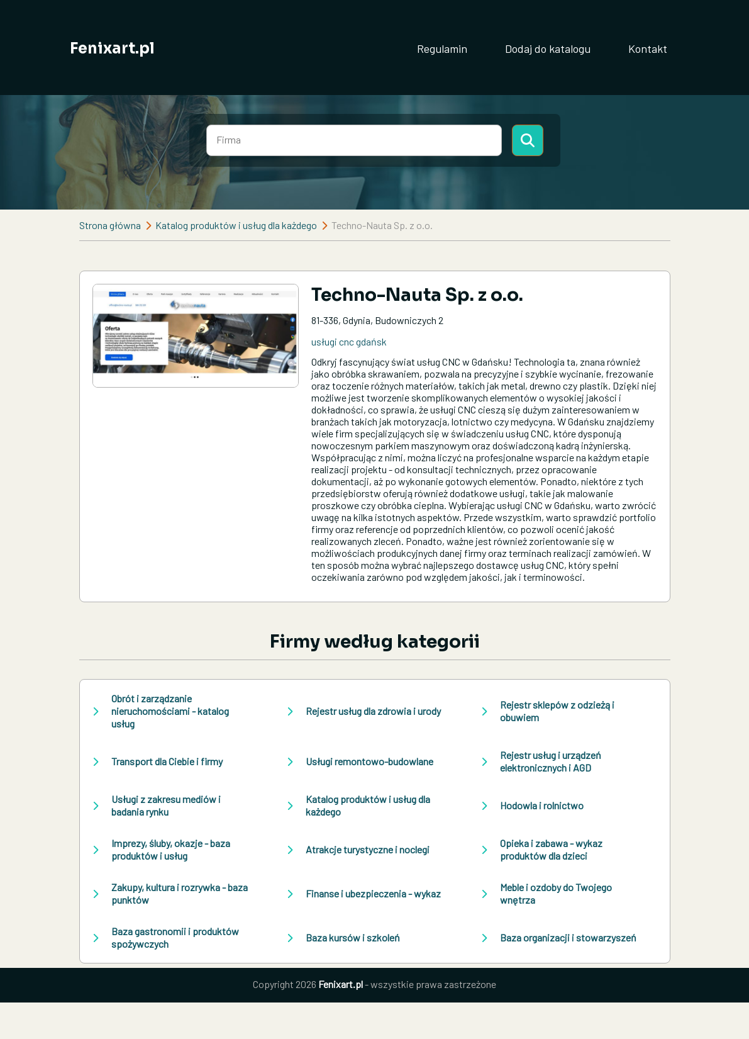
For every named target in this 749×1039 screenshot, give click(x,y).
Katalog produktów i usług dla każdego (236, 225)
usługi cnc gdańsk (349, 341)
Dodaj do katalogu (548, 48)
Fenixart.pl (112, 48)
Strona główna (110, 225)
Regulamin (442, 48)
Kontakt (647, 48)
